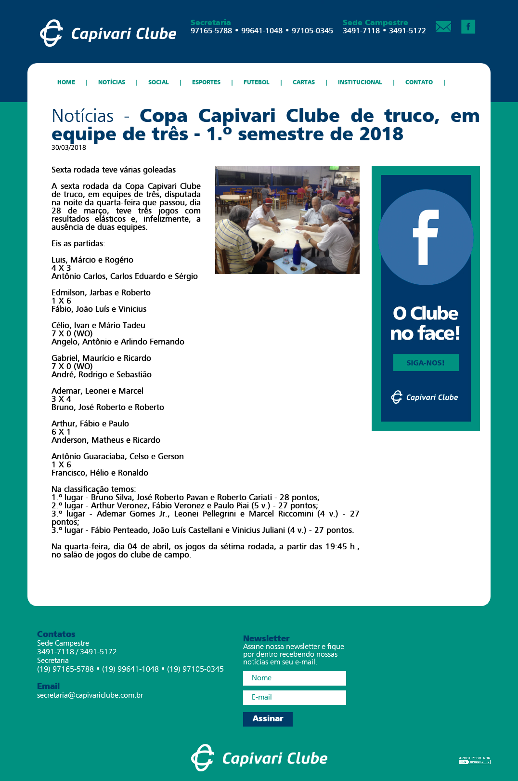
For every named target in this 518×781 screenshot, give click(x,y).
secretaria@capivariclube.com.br (90, 696)
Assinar (268, 719)
